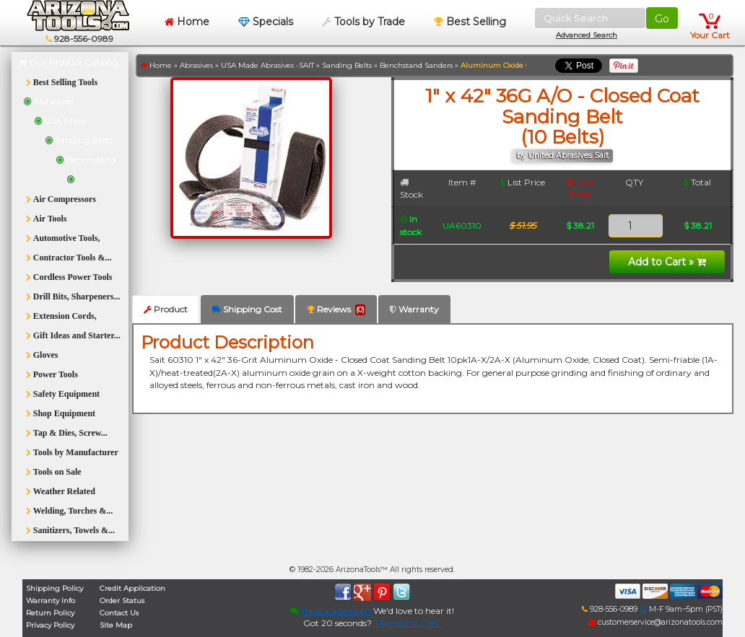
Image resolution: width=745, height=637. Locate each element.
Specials (265, 21)
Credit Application (132, 588)
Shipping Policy (54, 588)
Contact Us (119, 613)
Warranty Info (50, 600)
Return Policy (50, 613)
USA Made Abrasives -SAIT (267, 65)
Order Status (122, 600)
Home (187, 21)
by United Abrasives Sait (563, 155)
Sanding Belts (347, 65)
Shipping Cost (247, 309)
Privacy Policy (50, 625)
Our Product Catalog (68, 62)
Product (166, 309)
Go (662, 18)
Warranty (414, 309)
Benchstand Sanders (416, 65)
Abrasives (196, 65)
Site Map (116, 625)
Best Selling (470, 21)
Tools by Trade (363, 21)
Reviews (336, 309)
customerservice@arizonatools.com (655, 622)
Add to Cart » (667, 261)
